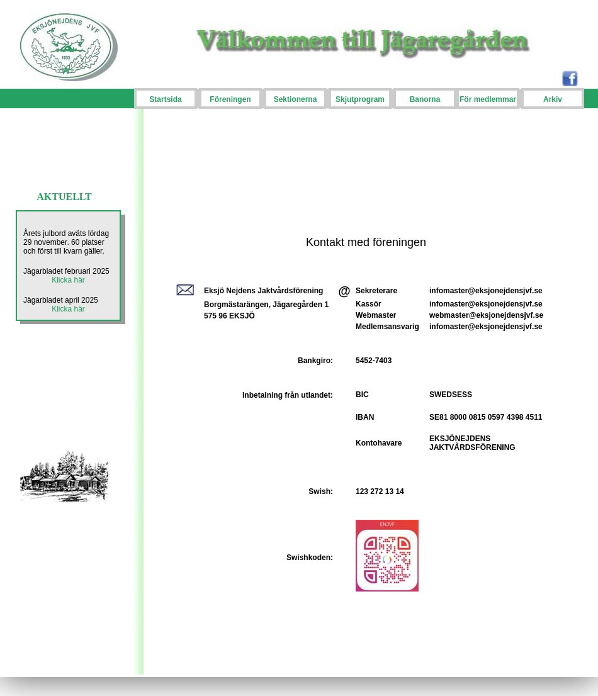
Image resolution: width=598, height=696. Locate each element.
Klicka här (68, 280)
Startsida (165, 99)
